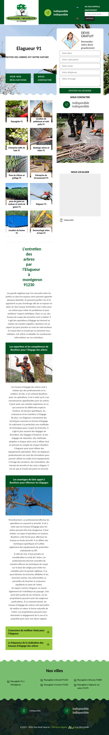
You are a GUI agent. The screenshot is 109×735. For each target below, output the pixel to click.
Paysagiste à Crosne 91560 (56, 684)
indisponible (61, 11)
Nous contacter (45, 78)
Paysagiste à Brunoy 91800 (89, 680)
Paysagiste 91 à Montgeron (17, 683)
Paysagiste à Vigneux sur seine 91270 (88, 686)
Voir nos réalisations (18, 78)
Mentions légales (59, 727)
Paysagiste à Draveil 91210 (56, 680)
